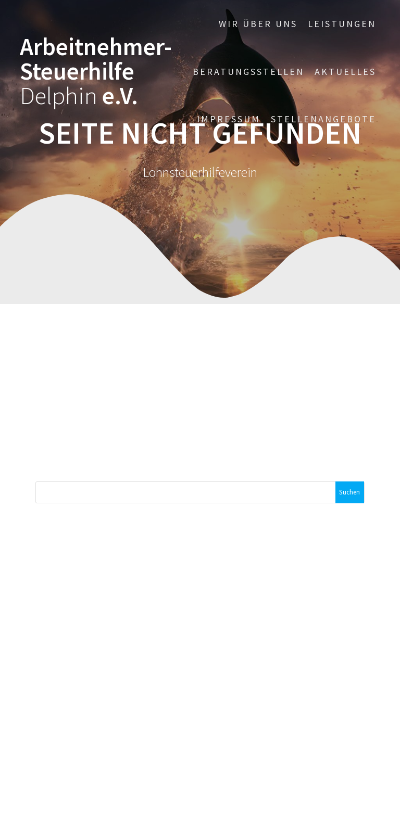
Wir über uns (258, 24)
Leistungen (342, 24)
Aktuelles (345, 72)
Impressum (228, 119)
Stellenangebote (323, 119)
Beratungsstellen (248, 72)
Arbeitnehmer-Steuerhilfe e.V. (95, 71)
